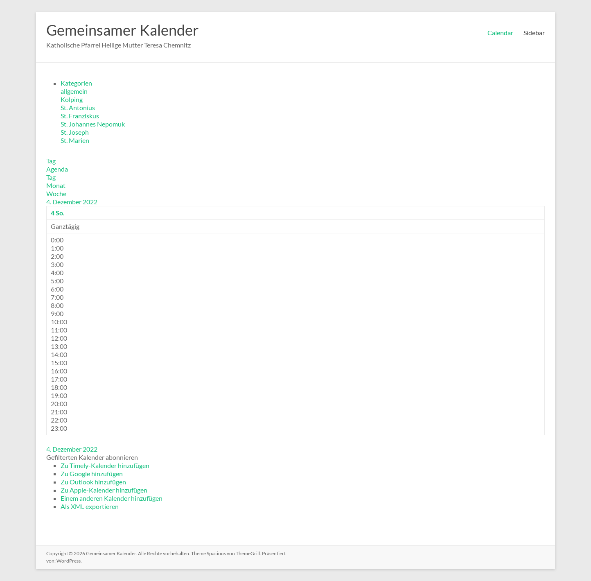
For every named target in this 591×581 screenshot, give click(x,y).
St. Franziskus (80, 116)
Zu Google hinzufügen (92, 473)
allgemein (74, 91)
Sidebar (534, 32)
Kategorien (76, 83)
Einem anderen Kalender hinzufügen (111, 498)
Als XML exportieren (90, 506)
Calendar (500, 32)
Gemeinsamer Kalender (122, 30)
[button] (92, 457)
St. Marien (75, 140)
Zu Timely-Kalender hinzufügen (105, 465)
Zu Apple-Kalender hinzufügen (104, 490)
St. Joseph (75, 132)
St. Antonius (78, 107)
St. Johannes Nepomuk (93, 124)
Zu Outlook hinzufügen (93, 482)
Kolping (72, 99)
